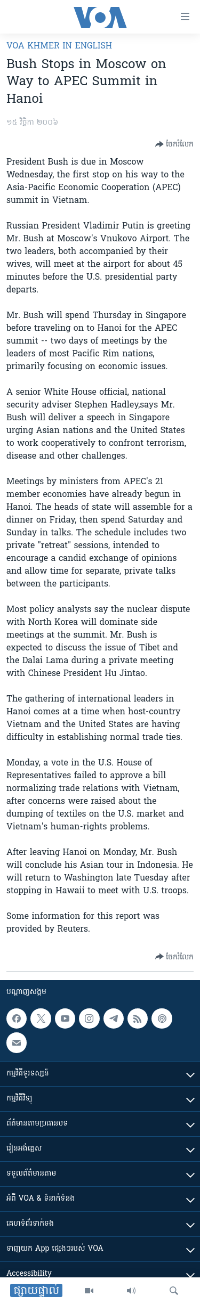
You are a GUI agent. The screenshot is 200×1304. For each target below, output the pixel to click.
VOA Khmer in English (59, 46)
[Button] (174, 144)
